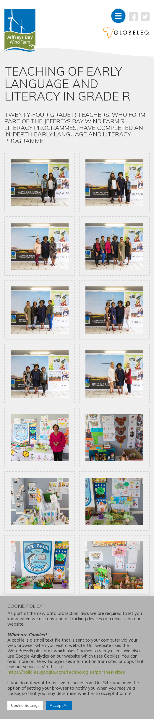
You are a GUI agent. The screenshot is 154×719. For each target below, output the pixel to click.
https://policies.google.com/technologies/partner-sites (66, 672)
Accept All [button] (59, 705)
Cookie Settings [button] (25, 705)
